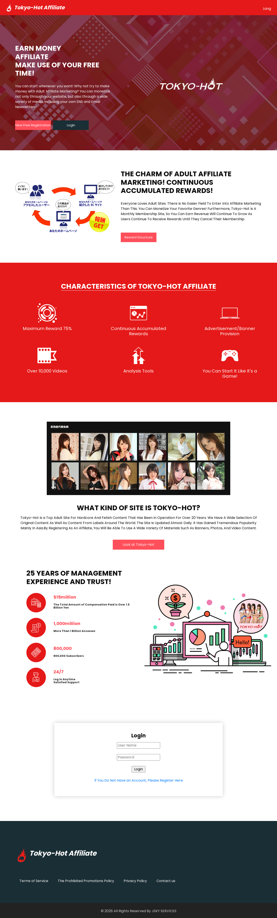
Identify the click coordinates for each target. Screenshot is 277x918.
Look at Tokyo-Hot (138, 544)
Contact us (165, 880)
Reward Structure (138, 237)
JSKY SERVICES (164, 910)
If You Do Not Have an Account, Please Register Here (138, 780)
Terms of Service (33, 880)
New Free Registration (33, 125)
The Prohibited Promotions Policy (86, 880)
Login (71, 125)
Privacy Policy (135, 880)
